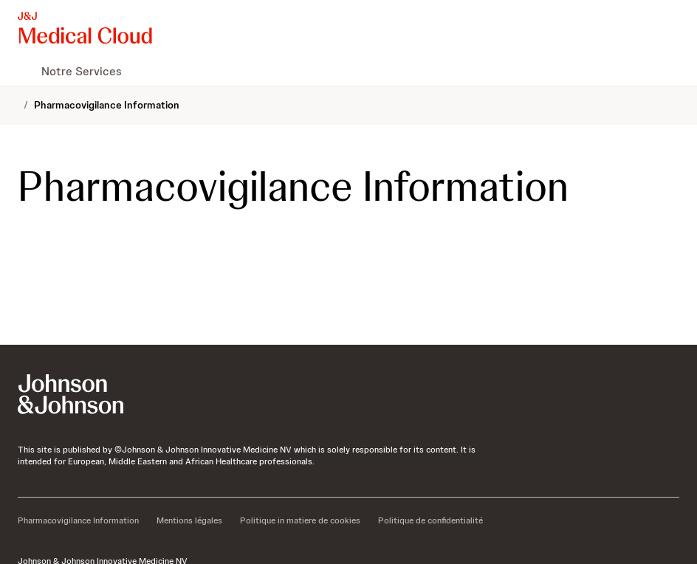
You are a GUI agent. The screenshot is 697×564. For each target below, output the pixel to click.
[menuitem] (24, 71)
